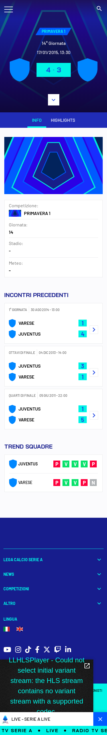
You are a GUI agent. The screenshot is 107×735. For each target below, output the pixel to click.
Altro (53, 603)
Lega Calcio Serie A (53, 559)
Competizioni (53, 588)
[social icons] (7, 650)
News (53, 574)
